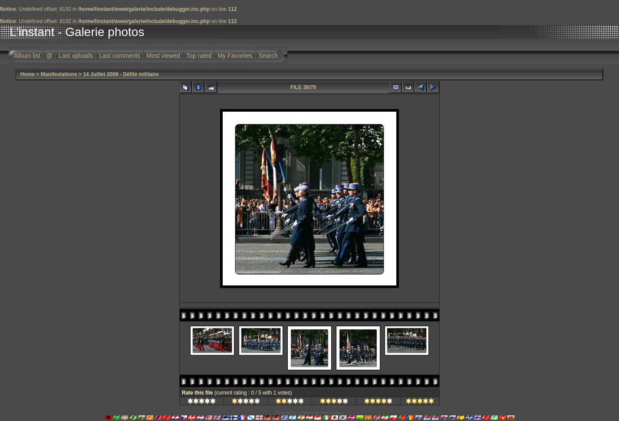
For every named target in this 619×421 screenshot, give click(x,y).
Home (27, 74)
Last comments (119, 55)
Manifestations (59, 74)
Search (268, 55)
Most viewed (163, 55)
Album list (27, 55)
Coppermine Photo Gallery (320, 413)
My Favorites (234, 55)
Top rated (198, 55)
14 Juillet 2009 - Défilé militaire (120, 74)
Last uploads (76, 55)
